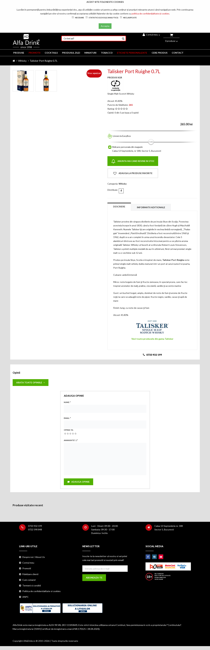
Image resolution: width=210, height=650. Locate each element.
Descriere (119, 206)
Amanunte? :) (71, 441)
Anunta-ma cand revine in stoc (132, 161)
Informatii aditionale (151, 207)
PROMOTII (34, 52)
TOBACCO (107, 52)
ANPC (25, 597)
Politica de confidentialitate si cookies (41, 591)
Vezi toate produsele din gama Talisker (152, 338)
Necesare (78, 17)
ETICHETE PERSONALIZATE (133, 52)
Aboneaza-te (94, 578)
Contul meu (151, 34)
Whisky (22, 60)
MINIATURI (91, 52)
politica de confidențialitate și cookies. (151, 13)
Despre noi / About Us (33, 557)
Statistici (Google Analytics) (102, 17)
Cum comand (28, 580)
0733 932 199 (35, 526)
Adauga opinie (79, 482)
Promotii (26, 569)
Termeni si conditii (31, 586)
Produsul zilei (71, 52)
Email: (67, 418)
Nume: (67, 402)
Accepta (105, 26)
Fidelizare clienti (30, 574)
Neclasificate (128, 17)
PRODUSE (18, 52)
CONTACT (178, 52)
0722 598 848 (35, 530)
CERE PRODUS (160, 52)
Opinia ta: (68, 430)
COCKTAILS (51, 52)
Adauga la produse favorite (132, 173)
